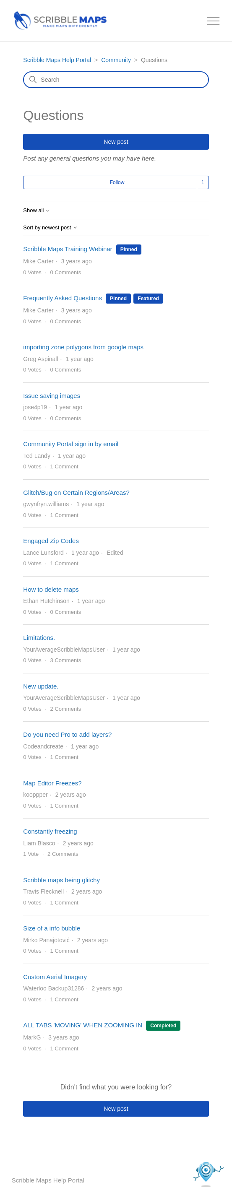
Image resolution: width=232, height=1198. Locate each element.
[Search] (116, 79)
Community (116, 60)
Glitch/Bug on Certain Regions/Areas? (76, 492)
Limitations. (39, 637)
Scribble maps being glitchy (61, 880)
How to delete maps (51, 589)
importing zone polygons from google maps (83, 347)
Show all (36, 210)
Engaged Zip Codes (51, 540)
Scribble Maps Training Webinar (67, 248)
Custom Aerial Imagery (55, 976)
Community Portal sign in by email (70, 443)
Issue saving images (51, 395)
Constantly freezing (50, 831)
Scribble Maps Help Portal (57, 60)
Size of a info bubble (51, 928)
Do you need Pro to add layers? (67, 734)
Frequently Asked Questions (62, 297)
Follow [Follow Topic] (117, 182)
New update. (40, 686)
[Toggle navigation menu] (213, 21)
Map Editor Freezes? (52, 783)
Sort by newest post (50, 228)
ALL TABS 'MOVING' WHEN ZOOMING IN (82, 1025)
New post (116, 141)
